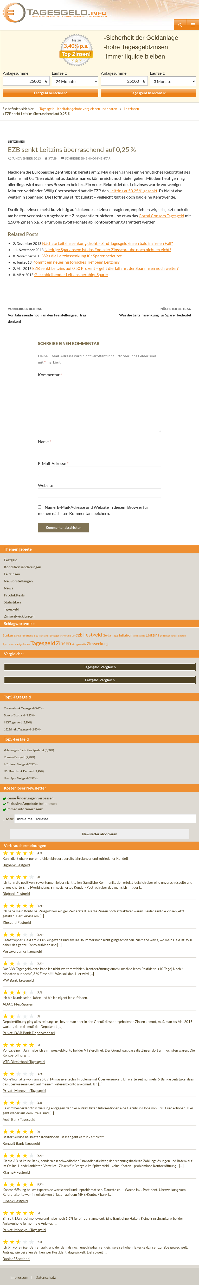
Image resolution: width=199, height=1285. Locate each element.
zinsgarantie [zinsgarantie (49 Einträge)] (79, 644)
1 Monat (75, 81)
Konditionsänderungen (22, 567)
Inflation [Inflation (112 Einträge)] (125, 635)
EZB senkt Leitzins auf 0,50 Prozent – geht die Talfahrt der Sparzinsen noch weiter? (105, 268)
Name (44, 441)
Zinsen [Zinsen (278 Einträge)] (63, 643)
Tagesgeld (11, 609)
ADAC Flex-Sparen (18, 1004)
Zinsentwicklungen (19, 616)
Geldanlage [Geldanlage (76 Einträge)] (110, 635)
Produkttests (14, 595)
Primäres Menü (193, 24)
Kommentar (50, 374)
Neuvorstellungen (18, 581)
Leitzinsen (131, 109)
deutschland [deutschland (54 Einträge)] (41, 635)
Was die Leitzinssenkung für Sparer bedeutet (82, 255)
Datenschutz (45, 1277)
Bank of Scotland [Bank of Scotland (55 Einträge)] (23, 635)
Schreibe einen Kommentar (88, 158)
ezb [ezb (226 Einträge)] (78, 635)
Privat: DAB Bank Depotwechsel (29, 1032)
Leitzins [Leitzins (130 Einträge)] (152, 635)
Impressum (19, 1277)
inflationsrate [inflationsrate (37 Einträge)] (139, 635)
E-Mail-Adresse (53, 463)
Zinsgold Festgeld (17, 922)
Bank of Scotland (16, 1258)
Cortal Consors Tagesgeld (161, 215)
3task (52, 158)
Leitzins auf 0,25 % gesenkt (133, 190)
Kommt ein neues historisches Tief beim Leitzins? (76, 261)
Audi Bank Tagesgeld (19, 1119)
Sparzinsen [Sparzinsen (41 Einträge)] (8, 644)
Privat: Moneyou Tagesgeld (24, 1090)
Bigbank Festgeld (16, 865)
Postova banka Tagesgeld (22, 951)
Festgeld (10, 560)
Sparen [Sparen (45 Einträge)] (182, 635)
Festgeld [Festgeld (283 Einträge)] (92, 635)
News (8, 588)
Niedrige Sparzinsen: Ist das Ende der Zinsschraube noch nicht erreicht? (107, 249)
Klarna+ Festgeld (16, 1172)
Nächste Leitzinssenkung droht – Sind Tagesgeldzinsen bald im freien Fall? (107, 243)
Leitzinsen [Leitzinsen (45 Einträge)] (165, 635)
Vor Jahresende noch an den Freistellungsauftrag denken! (54, 314)
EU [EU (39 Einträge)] (73, 635)
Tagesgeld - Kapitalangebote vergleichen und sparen (78, 109)
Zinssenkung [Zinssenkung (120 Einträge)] (97, 643)
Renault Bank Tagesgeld (21, 1143)
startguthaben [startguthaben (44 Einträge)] (22, 644)
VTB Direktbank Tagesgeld (24, 1061)
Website (45, 485)
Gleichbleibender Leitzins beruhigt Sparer (71, 274)
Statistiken (12, 602)
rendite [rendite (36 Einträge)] (174, 635)
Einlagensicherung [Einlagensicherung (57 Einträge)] (60, 635)
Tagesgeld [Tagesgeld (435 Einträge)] (42, 642)
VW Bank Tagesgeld (18, 980)
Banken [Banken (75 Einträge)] (8, 635)
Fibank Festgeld (15, 1201)
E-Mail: (8, 819)
